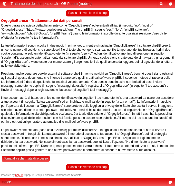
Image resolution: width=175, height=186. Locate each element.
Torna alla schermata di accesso (26, 158)
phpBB (19, 175)
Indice (6, 182)
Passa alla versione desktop (87, 13)
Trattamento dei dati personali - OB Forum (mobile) (51, 4)
